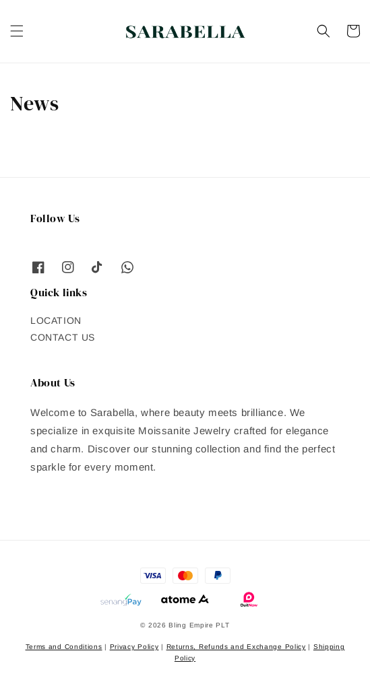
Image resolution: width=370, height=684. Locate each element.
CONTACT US (62, 337)
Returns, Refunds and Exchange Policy (236, 646)
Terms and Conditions (64, 646)
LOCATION (56, 320)
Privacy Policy (134, 646)
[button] (17, 31)
